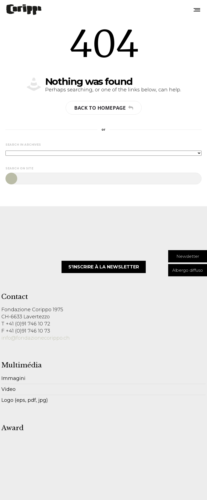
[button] (187, 256)
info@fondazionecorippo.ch (35, 338)
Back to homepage (103, 107)
